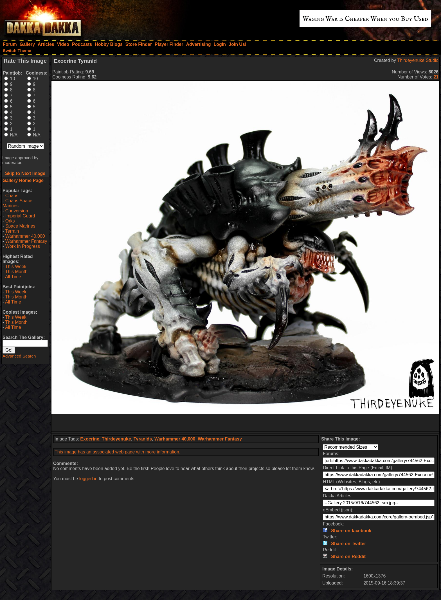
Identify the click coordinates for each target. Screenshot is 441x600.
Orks (10, 221)
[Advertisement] (245, 422)
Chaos (11, 195)
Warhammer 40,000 (25, 236)
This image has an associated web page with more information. (117, 452)
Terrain (12, 231)
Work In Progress (22, 246)
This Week (15, 266)
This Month (16, 271)
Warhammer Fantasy (26, 241)
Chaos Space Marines (17, 203)
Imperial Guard (20, 216)
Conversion (16, 210)
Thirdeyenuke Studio (417, 60)
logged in (88, 478)
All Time (13, 276)
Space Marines (20, 226)
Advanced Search (19, 356)
